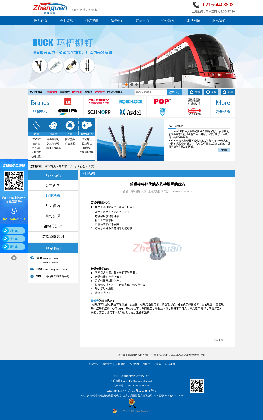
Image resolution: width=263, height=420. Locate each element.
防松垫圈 (77, 92)
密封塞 (36, 143)
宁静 (197, 92)
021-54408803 (130, 380)
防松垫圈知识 (53, 236)
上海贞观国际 (155, 191)
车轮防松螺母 (87, 152)
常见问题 (193, 20)
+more (224, 149)
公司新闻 (53, 185)
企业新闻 (168, 20)
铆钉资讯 (91, 20)
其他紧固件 (87, 133)
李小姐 (14, 238)
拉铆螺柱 (87, 143)
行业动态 (79, 166)
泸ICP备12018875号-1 (141, 390)
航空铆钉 (100, 92)
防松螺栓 (87, 139)
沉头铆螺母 (53, 143)
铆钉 (36, 133)
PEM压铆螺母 (115, 92)
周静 (214, 92)
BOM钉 (36, 139)
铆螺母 (88, 92)
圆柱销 (87, 147)
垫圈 (70, 133)
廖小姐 (14, 246)
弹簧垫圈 (70, 143)
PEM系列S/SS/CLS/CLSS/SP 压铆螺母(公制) (182, 354)
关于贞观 (66, 20)
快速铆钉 (36, 156)
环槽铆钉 (65, 92)
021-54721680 (145, 380)
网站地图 (170, 364)
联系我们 (218, 20)
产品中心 (142, 20)
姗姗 (230, 92)
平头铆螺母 (53, 139)
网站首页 (40, 20)
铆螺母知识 (53, 226)
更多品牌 (222, 112)
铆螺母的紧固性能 (138, 354)
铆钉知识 (53, 216)
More (223, 102)
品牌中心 (117, 20)
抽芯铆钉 (52, 92)
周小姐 (14, 230)
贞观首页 (93, 364)
